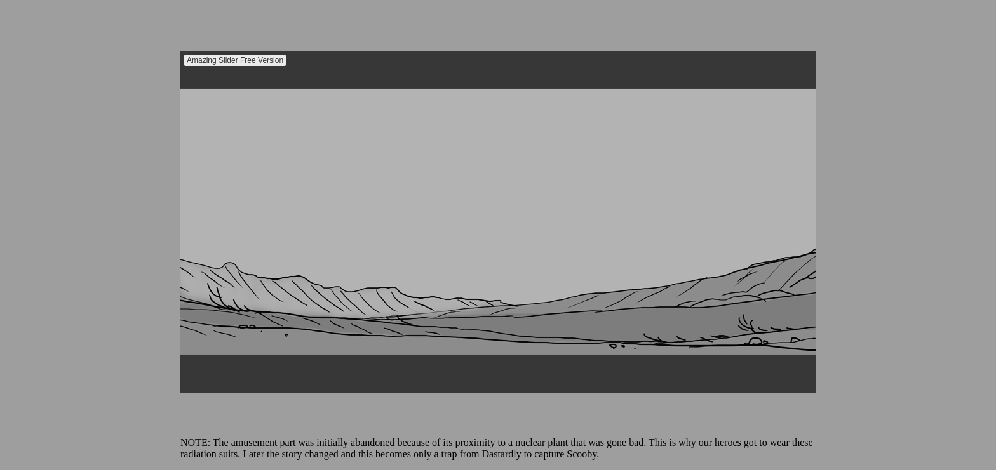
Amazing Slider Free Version (235, 60)
